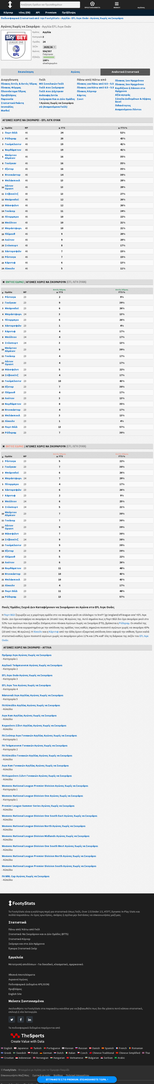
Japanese (22, 1050)
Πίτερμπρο (12, 219)
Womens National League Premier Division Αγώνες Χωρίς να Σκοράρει (46, 788)
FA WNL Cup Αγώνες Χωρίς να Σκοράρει (27, 879)
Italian (73, 1055)
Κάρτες (81, 101)
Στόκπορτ (11, 248)
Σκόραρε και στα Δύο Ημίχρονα (27, 946)
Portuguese (53, 1050)
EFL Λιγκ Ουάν (27, 642)
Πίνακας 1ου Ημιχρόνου (130, 80)
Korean (70, 1050)
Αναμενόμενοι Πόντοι (128, 109)
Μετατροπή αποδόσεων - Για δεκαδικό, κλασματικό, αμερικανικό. (46, 967)
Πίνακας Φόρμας (11, 90)
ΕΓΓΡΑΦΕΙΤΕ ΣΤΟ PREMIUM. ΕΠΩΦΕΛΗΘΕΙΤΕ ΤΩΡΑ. (77, 1079)
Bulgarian (106, 1060)
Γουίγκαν (10, 166)
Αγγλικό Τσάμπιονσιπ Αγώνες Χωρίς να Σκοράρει (33, 668)
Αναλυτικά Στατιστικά (125, 71)
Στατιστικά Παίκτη (12, 105)
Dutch (61, 1055)
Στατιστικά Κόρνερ (19, 941)
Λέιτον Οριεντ (9, 190)
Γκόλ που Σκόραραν (51, 87)
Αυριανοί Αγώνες (18, 982)
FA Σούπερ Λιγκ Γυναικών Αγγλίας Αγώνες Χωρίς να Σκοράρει (41, 738)
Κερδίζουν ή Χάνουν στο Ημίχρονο (130, 89)
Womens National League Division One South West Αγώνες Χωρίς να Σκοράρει (51, 848)
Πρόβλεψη (69, 12)
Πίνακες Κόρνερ (87, 97)
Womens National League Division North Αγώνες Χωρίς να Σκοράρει (45, 828)
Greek (6, 1055)
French (126, 1050)
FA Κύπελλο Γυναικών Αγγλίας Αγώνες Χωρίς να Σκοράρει (39, 758)
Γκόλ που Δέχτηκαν (51, 91)
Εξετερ (9, 171)
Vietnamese (88, 1060)
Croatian (17, 1060)
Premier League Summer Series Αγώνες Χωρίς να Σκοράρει (39, 808)
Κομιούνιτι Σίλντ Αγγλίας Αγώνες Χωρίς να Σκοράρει (35, 728)
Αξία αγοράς (123, 94)
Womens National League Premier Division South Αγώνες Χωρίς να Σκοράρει (50, 869)
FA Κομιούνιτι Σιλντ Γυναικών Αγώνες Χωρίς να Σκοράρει (38, 778)
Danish (98, 1050)
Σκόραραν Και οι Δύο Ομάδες (57, 98)
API (38, 12)
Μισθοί (5, 113)
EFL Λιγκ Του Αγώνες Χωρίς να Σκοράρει (27, 688)
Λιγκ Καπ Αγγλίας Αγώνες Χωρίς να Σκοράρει (30, 718)
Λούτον (9, 242)
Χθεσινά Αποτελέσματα (22, 977)
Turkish (37, 1050)
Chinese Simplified (132, 1055)
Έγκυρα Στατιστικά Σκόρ (23, 951)
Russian (84, 1050)
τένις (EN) (25, 12)
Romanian (141, 1050)
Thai (5, 1060)
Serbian (121, 1060)
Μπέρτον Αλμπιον (10, 159)
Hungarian (70, 1060)
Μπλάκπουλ (12, 183)
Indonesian (34, 1060)
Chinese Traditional (105, 1055)
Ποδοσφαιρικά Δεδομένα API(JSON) (30, 987)
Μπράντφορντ (14, 231)
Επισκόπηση (26, 71)
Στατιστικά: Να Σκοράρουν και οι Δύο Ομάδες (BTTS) (40, 937)
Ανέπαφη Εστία (49, 95)
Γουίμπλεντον (13, 146)
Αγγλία (47, 32)
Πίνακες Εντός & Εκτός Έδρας (15, 85)
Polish (33, 1055)
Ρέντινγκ (10, 259)
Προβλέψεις (8, 98)
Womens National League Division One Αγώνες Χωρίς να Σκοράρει (44, 798)
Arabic (134, 1060)
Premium (52, 12)
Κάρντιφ (10, 265)
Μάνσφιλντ (12, 208)
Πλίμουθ (10, 236)
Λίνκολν (10, 271)
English (7, 1050)
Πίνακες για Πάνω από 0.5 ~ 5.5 (94, 85)
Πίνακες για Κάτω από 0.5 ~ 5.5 (94, 92)
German (47, 1055)
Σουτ (80, 104)
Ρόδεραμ (10, 141)
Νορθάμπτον (13, 152)
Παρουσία (7, 102)
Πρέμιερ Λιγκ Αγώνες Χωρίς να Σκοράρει (27, 658)
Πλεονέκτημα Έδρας (14, 94)
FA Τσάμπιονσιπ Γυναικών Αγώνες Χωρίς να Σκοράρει (36, 748)
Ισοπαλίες (7, 109)
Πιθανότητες (122, 105)
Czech (85, 1055)
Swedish (20, 1055)
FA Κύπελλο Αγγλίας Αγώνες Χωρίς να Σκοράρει (32, 708)
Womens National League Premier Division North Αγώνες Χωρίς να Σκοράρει (50, 859)
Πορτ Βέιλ (11, 135)
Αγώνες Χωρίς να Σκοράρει (58, 102)
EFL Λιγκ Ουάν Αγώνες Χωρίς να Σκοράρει (28, 678)
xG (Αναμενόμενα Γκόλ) (54, 106)
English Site (16, 996)
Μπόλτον (10, 225)
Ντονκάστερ (12, 177)
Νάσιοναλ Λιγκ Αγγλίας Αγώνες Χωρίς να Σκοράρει (34, 698)
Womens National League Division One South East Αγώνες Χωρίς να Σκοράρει (51, 818)
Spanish (112, 1050)
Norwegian (52, 1060)
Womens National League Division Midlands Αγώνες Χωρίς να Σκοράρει (47, 838)
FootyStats (10, 1072)
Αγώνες (75, 71)
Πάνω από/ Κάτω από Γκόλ (25, 932)
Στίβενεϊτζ (11, 196)
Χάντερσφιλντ (14, 254)
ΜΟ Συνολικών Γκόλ (51, 83)
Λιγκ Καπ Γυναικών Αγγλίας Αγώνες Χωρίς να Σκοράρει (37, 768)
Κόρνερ (8, 12)
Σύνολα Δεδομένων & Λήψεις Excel (133, 100)
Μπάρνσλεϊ (12, 202)
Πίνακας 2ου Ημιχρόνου (130, 84)
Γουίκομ (10, 213)
